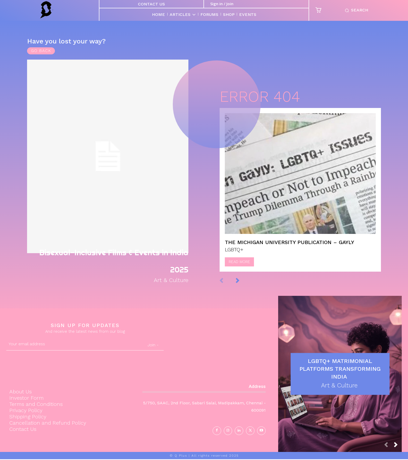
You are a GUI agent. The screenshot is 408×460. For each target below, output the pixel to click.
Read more (239, 265)
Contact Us (151, 4)
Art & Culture (169, 280)
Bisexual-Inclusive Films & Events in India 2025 (109, 258)
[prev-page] (227, 283)
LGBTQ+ (234, 253)
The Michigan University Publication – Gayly (289, 246)
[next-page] (243, 283)
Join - (153, 345)
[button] (355, 10)
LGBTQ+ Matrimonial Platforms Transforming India (340, 369)
